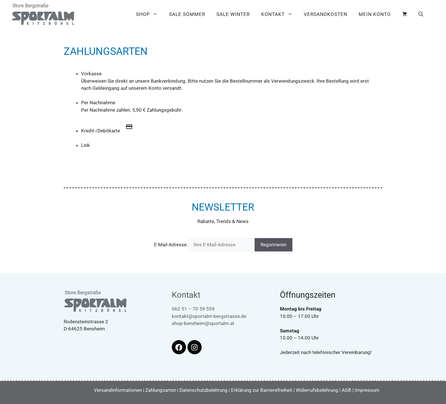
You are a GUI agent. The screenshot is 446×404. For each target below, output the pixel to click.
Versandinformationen (118, 390)
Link (85, 145)
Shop (149, 14)
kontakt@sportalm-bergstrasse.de (209, 316)
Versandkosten (325, 14)
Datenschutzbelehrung (203, 390)
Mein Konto (375, 14)
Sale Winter (233, 14)
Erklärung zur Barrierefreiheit (261, 390)
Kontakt (279, 14)
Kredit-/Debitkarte (109, 131)
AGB (346, 390)
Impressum (367, 390)
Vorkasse (91, 73)
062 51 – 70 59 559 (193, 309)
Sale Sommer (187, 14)
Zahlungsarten (160, 390)
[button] (421, 14)
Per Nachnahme (98, 102)
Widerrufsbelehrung (317, 390)
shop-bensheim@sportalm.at (203, 323)
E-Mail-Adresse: (204, 244)
